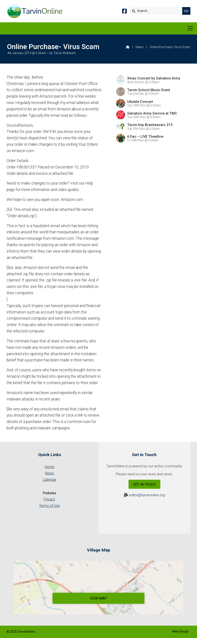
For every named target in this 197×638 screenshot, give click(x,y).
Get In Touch (144, 484)
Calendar (49, 480)
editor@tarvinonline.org (147, 495)
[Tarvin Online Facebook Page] (124, 12)
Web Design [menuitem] (180, 631)
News (140, 47)
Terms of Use (49, 506)
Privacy (49, 499)
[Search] (157, 11)
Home (49, 467)
